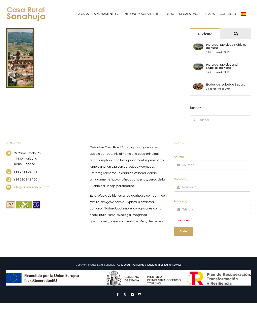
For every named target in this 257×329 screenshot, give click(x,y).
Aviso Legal (123, 264)
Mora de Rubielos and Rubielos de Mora (222, 66)
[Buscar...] (220, 120)
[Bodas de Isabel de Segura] (198, 86)
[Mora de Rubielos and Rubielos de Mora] (198, 66)
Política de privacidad (145, 264)
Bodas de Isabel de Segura (226, 84)
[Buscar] (194, 120)
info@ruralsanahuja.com (31, 187)
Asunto (180, 157)
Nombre (181, 179)
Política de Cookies (170, 264)
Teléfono (181, 201)
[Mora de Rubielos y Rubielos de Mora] (198, 46)
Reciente (205, 33)
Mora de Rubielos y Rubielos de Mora (226, 46)
